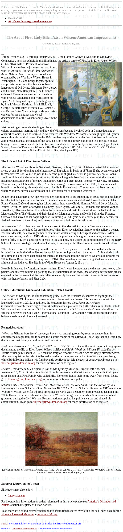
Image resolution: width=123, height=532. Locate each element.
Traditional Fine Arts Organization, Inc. (24, 528)
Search (4, 523)
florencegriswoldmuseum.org (18, 363)
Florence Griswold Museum (17, 514)
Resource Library (47, 514)
